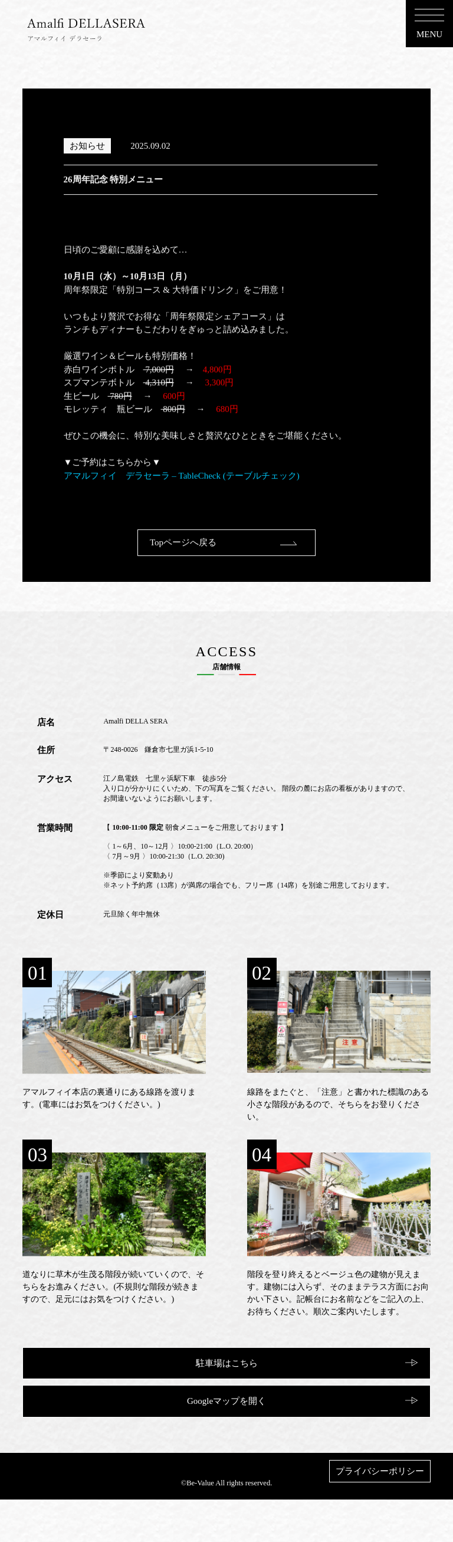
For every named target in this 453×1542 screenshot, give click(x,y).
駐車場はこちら (227, 1363)
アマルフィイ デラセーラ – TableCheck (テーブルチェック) (182, 492)
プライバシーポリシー (380, 1471)
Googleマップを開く (226, 1401)
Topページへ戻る (183, 559)
